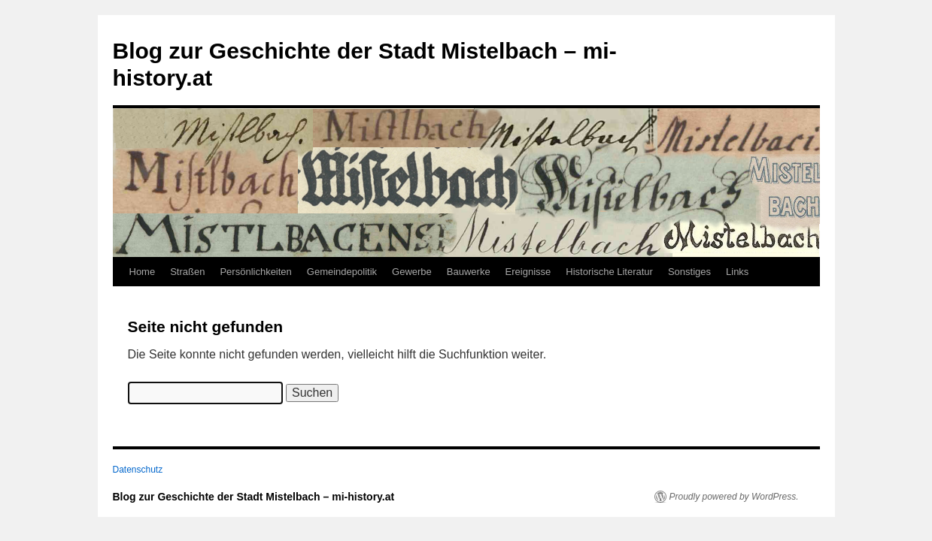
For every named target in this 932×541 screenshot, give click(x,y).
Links (737, 271)
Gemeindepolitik (342, 271)
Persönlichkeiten (255, 271)
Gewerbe (412, 271)
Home (142, 271)
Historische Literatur (609, 271)
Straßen (187, 271)
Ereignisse (528, 271)
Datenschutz (138, 469)
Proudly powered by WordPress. (734, 496)
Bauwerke (468, 271)
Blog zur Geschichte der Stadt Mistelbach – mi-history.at (254, 497)
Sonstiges (689, 271)
